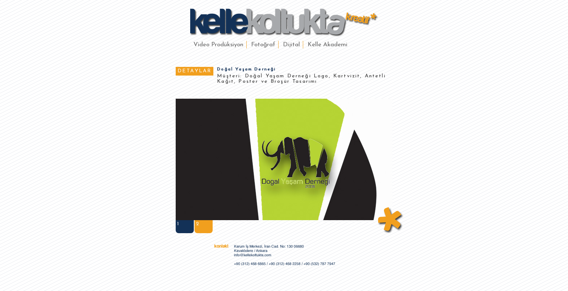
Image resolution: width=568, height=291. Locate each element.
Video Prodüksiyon (218, 45)
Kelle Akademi (327, 45)
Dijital (291, 45)
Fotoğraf (263, 45)
